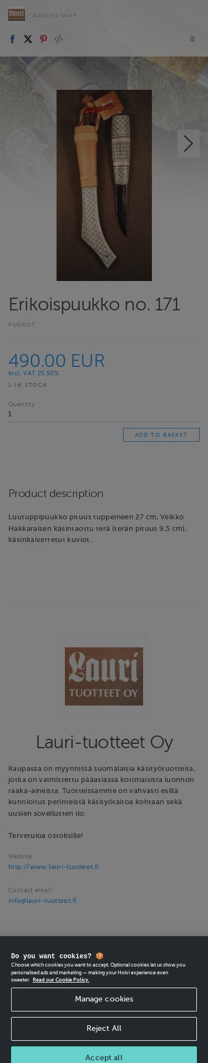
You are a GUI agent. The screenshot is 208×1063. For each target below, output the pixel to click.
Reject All (104, 1037)
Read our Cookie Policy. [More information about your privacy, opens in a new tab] (61, 989)
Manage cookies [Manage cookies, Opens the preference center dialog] (104, 1008)
